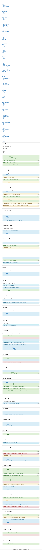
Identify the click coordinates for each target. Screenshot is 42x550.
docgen (27, 549)
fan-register (5, 5)
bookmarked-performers (7, 70)
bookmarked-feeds (6, 66)
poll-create (4, 111)
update (4, 13)
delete (4, 64)
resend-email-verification (7, 10)
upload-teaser (5, 115)
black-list (4, 39)
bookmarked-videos (6, 65)
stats (3, 33)
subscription (4, 88)
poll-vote (4, 51)
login (3, 7)
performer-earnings (6, 31)
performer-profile (5, 26)
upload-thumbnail (6, 116)
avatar (4, 14)
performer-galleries (5, 129)
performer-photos (5, 136)
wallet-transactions (5, 79)
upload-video (5, 114)
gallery (3, 52)
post (3, 99)
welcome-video (5, 23)
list (3, 27)
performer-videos (5, 102)
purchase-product (6, 85)
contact (3, 97)
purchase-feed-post (6, 82)
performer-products (6, 122)
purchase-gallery (6, 84)
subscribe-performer (6, 78)
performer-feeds (5, 109)
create (4, 37)
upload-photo (5, 112)
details (4, 46)
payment (3, 76)
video (3, 44)
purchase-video (5, 83)
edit (3, 38)
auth (3, 4)
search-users (5, 43)
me (3, 12)
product (3, 56)
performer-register (6, 6)
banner (3, 59)
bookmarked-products (6, 69)
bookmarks (4, 62)
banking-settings (6, 25)
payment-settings (6, 24)
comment (4, 71)
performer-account (5, 17)
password (4, 16)
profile (4, 30)
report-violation (5, 140)
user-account (4, 11)
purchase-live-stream (6, 86)
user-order (4, 90)
